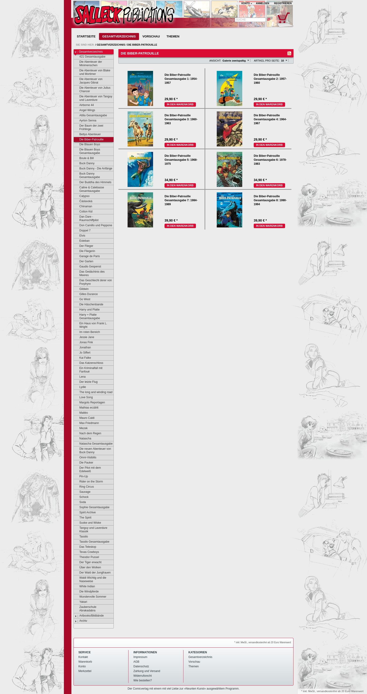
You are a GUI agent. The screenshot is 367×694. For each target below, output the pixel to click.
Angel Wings (85, 110)
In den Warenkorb (180, 104)
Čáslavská (83, 201)
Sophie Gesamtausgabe (92, 507)
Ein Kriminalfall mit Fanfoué (89, 369)
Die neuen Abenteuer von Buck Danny (93, 450)
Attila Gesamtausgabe (91, 115)
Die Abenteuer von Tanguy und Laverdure (93, 98)
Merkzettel (84, 671)
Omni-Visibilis (85, 458)
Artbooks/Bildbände (89, 616)
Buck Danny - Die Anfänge (93, 169)
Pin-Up (81, 476)
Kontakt (83, 657)
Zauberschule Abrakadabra (85, 608)
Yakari (81, 602)
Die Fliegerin (85, 251)
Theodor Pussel (87, 557)
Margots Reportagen (90, 403)
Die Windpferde (87, 592)
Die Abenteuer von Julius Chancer (92, 89)
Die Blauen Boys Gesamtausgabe (87, 151)
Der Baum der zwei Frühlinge (89, 127)
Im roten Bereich (87, 332)
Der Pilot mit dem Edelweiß (88, 469)
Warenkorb (85, 661)
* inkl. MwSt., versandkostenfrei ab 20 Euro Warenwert (262, 642)
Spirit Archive (85, 513)
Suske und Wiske (88, 523)
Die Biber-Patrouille (142, 44)
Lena (80, 377)
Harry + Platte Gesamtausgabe (87, 316)
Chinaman (83, 206)
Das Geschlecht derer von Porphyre (93, 282)
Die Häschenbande (89, 305)
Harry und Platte (87, 310)
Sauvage (82, 492)
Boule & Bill (84, 158)
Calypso (82, 196)
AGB (136, 661)
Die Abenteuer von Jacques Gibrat (89, 80)
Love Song (84, 397)
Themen (172, 36)
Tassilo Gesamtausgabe (92, 542)
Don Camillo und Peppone (93, 225)
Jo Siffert (82, 353)
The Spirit (83, 518)
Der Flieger (84, 246)
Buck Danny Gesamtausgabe (87, 175)
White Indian (85, 586)
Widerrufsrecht (142, 675)
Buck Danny (85, 163)
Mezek (81, 428)
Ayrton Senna (85, 121)
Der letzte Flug (86, 382)
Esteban (82, 241)
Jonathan (83, 348)
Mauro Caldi (85, 418)
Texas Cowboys (87, 552)
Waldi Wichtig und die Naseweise (90, 579)
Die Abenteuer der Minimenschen (88, 63)
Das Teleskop (85, 547)
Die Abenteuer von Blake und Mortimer (92, 72)
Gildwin (81, 289)
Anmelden (262, 3)
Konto (82, 666)
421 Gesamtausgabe (90, 57)
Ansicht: (215, 60)
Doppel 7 (83, 231)
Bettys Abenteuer (88, 134)
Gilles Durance (86, 294)
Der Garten (84, 261)
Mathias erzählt (86, 408)
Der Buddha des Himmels (93, 182)
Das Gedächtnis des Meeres (90, 273)
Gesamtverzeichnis (119, 36)
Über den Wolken (88, 568)
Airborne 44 (84, 105)
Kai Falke (83, 358)
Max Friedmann (87, 423)
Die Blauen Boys (87, 144)
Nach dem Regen (88, 433)
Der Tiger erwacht (88, 562)
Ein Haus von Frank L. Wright (91, 325)
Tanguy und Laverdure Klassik (91, 529)
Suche (241, 19)
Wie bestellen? (142, 680)
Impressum (140, 657)
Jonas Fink (84, 342)
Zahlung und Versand (146, 671)
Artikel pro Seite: (267, 60)
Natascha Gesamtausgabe (94, 444)
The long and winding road (93, 392)
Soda (80, 502)
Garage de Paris (87, 256)
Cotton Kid (83, 212)
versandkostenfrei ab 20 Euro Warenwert (340, 691)
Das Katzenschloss (89, 363)
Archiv (81, 621)
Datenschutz (141, 666)
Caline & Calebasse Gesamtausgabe (89, 189)
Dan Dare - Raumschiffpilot (87, 218)
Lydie (80, 387)
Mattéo (81, 413)
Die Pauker (84, 463)
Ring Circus (84, 487)
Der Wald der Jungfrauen (93, 573)
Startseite (86, 36)
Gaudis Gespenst (88, 267)
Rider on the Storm (89, 482)
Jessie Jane (84, 337)
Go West (82, 299)
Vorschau (151, 36)
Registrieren (283, 3)
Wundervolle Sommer (90, 597)
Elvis (80, 236)
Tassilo (81, 537)
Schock (81, 497)
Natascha (83, 439)
